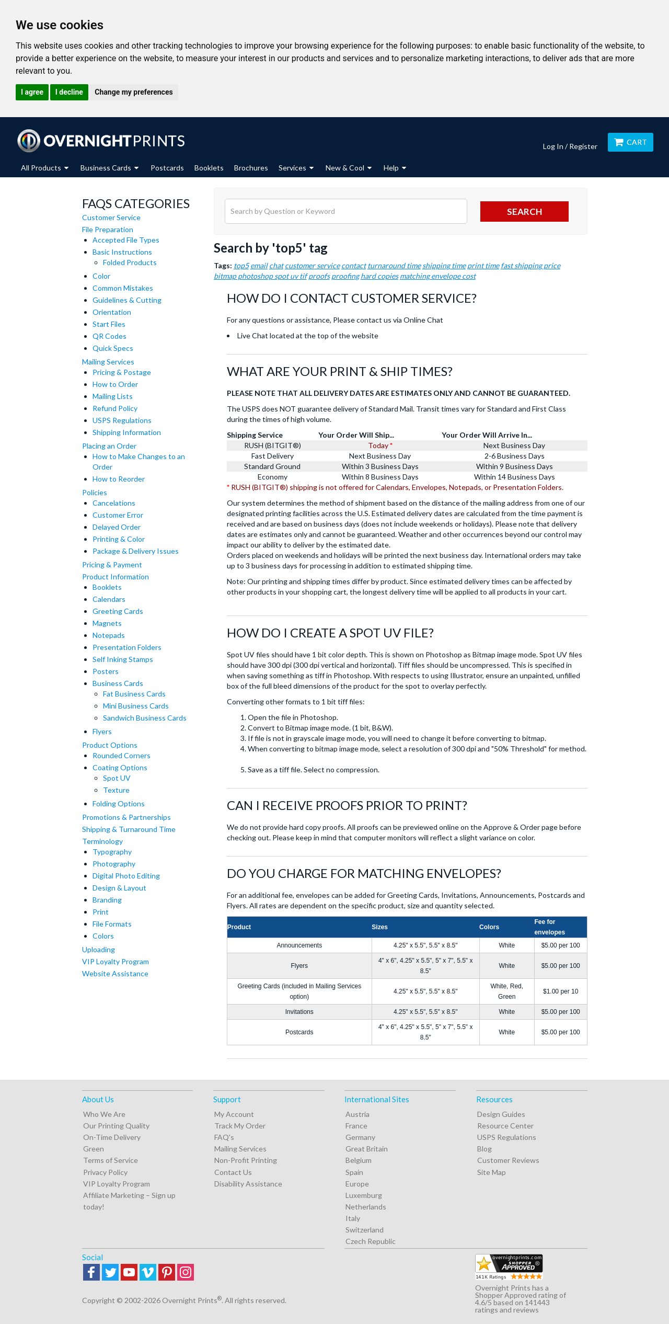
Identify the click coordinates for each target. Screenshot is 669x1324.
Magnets (107, 623)
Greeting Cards (118, 611)
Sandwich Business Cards (145, 717)
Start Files (109, 323)
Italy (352, 1218)
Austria (357, 1114)
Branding (107, 899)
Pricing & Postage (122, 372)
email (259, 265)
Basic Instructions (122, 251)
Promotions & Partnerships (126, 817)
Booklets (209, 167)
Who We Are (104, 1114)
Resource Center (505, 1125)
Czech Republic (370, 1241)
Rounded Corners (122, 755)
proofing (345, 275)
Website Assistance (115, 973)
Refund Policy (115, 408)
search (524, 211)
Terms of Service (110, 1160)
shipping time (444, 265)
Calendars (109, 599)
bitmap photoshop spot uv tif (260, 275)
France (356, 1125)
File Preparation (107, 229)
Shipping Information (127, 432)
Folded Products (130, 262)
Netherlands (365, 1206)
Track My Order (240, 1125)
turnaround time (394, 265)
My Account (234, 1114)
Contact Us (233, 1172)
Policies (94, 492)
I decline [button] (69, 92)
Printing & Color (119, 538)
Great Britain (366, 1148)
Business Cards (118, 683)
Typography (112, 851)
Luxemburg (363, 1195)
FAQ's (224, 1137)
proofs (319, 275)
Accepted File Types (126, 239)
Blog (484, 1148)
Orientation (112, 311)
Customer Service (111, 217)
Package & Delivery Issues (136, 550)
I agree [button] (32, 92)
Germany (360, 1137)
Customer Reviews (508, 1160)
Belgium (358, 1160)
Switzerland (364, 1229)
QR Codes (109, 336)
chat (276, 265)
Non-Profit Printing (245, 1160)
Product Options (109, 744)
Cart (630, 142)
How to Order (115, 384)
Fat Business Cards (134, 693)
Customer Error (118, 514)
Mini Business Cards (136, 705)
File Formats (112, 923)
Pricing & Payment (112, 564)
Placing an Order (109, 445)
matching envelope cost (438, 275)
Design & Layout (119, 887)
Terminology (102, 841)
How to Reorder (119, 478)
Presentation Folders (127, 647)
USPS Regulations (122, 420)
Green (93, 1148)
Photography (114, 863)
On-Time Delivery (112, 1137)
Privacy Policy (105, 1172)
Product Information (115, 576)
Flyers (102, 731)
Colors (103, 935)
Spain (354, 1172)
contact (353, 265)
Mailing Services (108, 361)
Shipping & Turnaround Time (129, 829)
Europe (357, 1183)
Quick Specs (113, 348)
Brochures (251, 167)
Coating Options (120, 767)
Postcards (167, 167)
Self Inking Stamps (123, 659)
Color (101, 275)
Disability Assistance (248, 1183)
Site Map (491, 1172)
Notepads (109, 635)
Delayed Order (117, 526)
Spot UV (117, 777)
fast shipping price (530, 265)
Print (101, 911)
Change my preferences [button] (133, 92)
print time (483, 265)
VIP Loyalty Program (115, 961)
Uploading (98, 949)
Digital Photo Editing (126, 875)
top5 (241, 265)
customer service (312, 265)
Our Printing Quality (116, 1125)
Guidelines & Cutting (127, 299)
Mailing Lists (113, 396)
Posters (106, 671)
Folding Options (119, 803)
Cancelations (114, 502)
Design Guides (501, 1114)
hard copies (379, 275)
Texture (116, 789)
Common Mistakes (123, 287)
